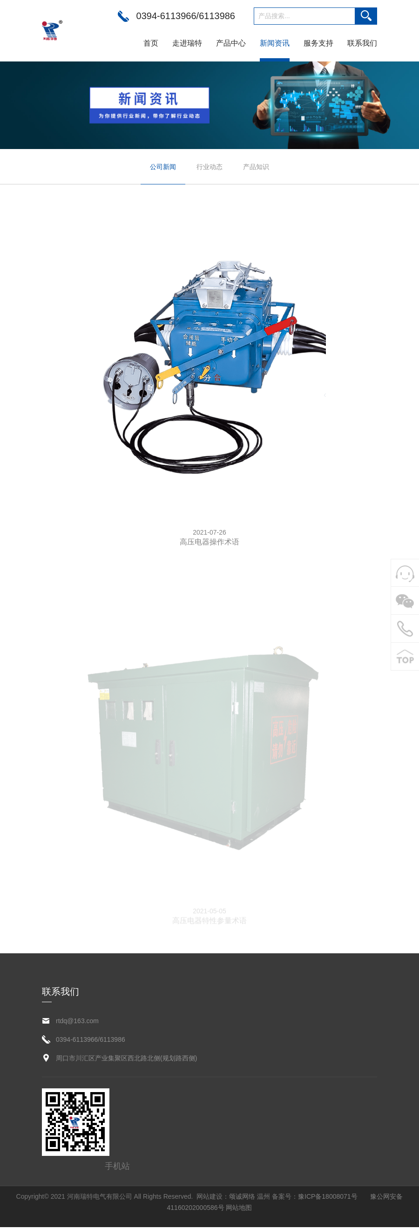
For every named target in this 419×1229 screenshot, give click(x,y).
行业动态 (209, 166)
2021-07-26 (209, 532)
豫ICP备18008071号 (328, 1198)
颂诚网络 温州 (249, 1198)
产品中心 (231, 43)
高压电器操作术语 (209, 542)
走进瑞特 (187, 43)
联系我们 (362, 43)
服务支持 (318, 43)
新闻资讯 (275, 43)
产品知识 (256, 166)
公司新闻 (163, 166)
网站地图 (239, 1209)
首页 (150, 43)
